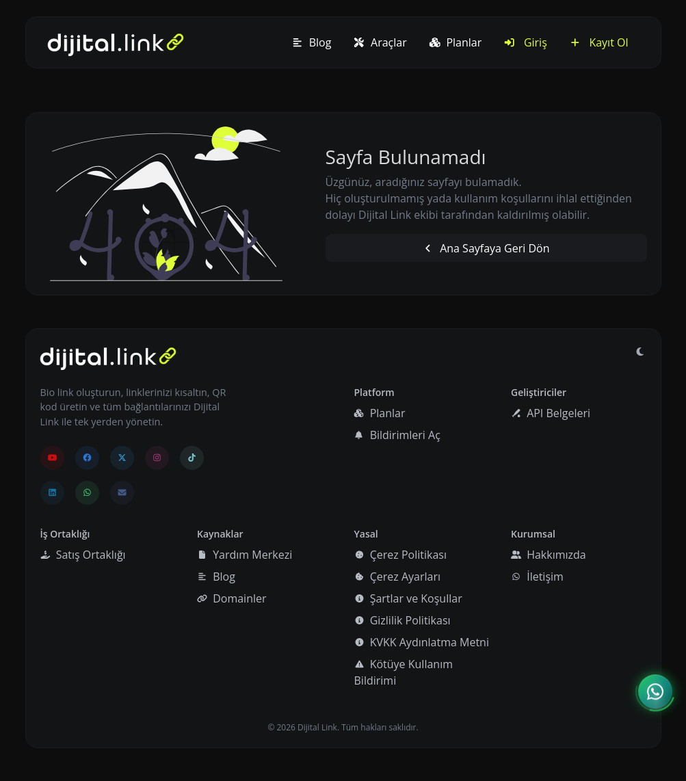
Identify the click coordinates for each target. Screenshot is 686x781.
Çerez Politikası (400, 554)
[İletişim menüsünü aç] (655, 692)
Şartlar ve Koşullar (408, 598)
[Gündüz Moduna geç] (640, 351)
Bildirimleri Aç (397, 434)
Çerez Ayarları (397, 576)
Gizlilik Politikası (402, 620)
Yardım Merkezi (244, 554)
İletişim (537, 576)
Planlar (455, 42)
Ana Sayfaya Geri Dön (485, 248)
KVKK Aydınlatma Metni (421, 642)
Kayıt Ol (599, 42)
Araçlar (379, 42)
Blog (311, 42)
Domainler (232, 598)
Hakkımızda (548, 554)
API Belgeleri (550, 413)
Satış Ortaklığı (83, 554)
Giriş (525, 42)
